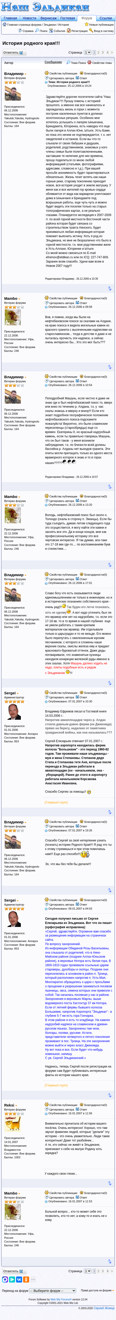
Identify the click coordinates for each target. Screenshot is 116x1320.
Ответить (13, 53)
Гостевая (67, 18)
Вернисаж (48, 18)
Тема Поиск (76, 62)
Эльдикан (49, 24)
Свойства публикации (61, 73)
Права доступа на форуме (97, 1290)
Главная (10, 18)
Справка (28, 30)
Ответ (83, 78)
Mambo (12, 298)
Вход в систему (103, 30)
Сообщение (53, 62)
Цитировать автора (61, 78)
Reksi (10, 1105)
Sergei (11, 693)
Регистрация (80, 30)
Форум (86, 18)
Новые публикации (101, 24)
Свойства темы (99, 62)
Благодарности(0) (93, 73)
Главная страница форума (24, 24)
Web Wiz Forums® (61, 1299)
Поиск (41, 30)
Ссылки (106, 18)
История (63, 24)
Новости (29, 18)
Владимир (15, 73)
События (57, 30)
